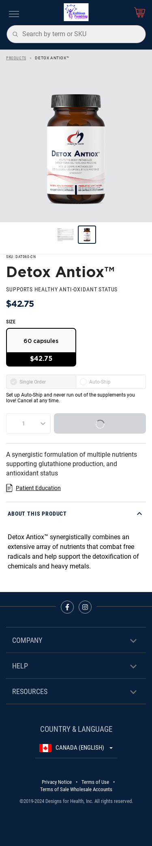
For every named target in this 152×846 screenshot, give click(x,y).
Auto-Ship (95, 381)
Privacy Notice (57, 782)
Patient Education (38, 488)
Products (16, 58)
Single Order (28, 381)
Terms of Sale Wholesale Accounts (76, 789)
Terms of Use (95, 782)
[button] (76, 513)
